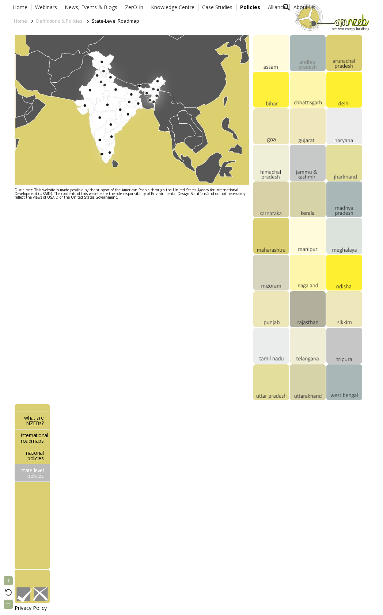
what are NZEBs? (33, 420)
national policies (34, 455)
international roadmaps (34, 438)
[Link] (330, 16)
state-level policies (32, 473)
